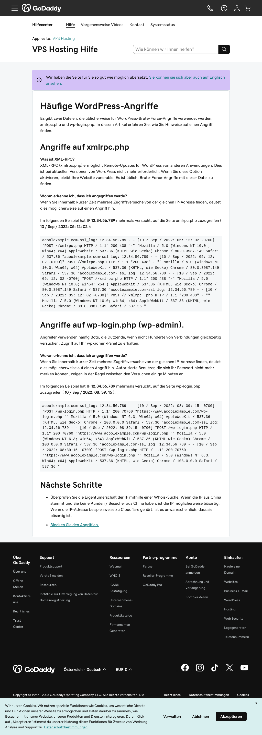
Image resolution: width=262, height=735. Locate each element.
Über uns (19, 571)
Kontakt (136, 24)
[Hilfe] (223, 8)
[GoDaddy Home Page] (34, 669)
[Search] (224, 49)
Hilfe (70, 24)
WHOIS (115, 575)
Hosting (229, 609)
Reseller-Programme (158, 575)
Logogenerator (235, 627)
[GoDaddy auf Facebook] (185, 671)
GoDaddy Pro (152, 584)
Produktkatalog (121, 615)
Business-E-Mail (236, 591)
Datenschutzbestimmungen (209, 694)
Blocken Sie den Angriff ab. (74, 525)
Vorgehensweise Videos (102, 24)
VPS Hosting (63, 38)
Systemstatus (162, 24)
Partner (148, 566)
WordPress (232, 600)
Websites (231, 581)
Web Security (233, 618)
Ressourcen (48, 584)
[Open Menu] (12, 8)
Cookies (243, 694)
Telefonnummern (236, 636)
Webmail (116, 566)
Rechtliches (21, 611)
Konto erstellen (196, 597)
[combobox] (175, 49)
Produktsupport (51, 566)
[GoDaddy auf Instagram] (199, 671)
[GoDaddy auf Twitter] (229, 671)
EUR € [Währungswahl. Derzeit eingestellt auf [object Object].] (124, 669)
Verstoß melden (51, 575)
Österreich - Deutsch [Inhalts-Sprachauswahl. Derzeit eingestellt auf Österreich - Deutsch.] (85, 669)
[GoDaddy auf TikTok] (214, 671)
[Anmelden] (237, 8)
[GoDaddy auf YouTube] (244, 671)
